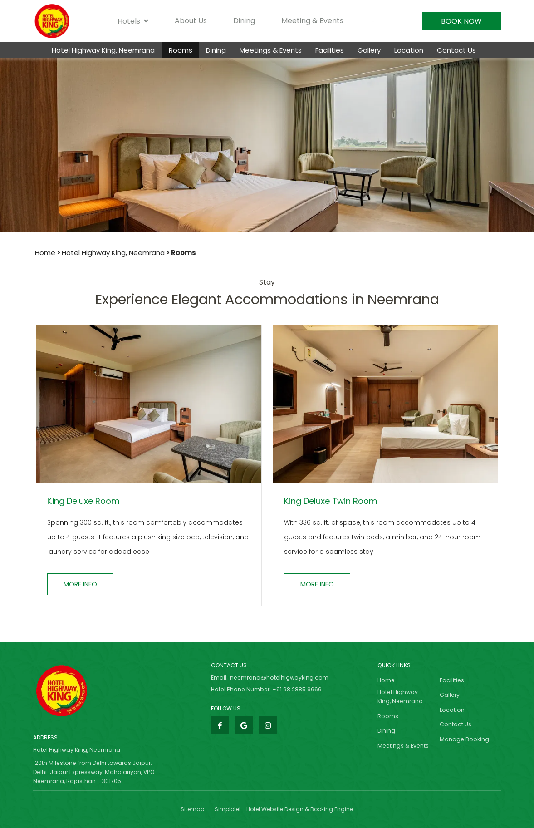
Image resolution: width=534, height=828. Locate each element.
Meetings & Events (271, 50)
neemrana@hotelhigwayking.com (279, 677)
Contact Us (456, 50)
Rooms (180, 50)
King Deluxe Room (83, 501)
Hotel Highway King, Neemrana (103, 50)
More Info (80, 584)
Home (45, 252)
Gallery (369, 50)
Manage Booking (464, 739)
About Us (191, 20)
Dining (244, 20)
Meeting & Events (312, 20)
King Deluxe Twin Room (330, 501)
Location (408, 50)
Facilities (329, 50)
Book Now (461, 21)
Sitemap (192, 809)
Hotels (133, 21)
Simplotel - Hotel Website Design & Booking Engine (284, 809)
